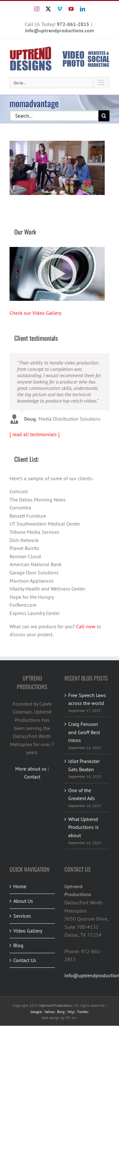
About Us (23, 901)
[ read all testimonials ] (35, 434)
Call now (86, 626)
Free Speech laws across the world (87, 699)
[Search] (103, 115)
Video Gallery (27, 931)
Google (36, 1011)
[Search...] (54, 115)
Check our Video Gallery (35, 313)
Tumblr (83, 1011)
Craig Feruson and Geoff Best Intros (84, 732)
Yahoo (49, 1011)
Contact (32, 776)
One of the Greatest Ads (81, 794)
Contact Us (24, 960)
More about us (31, 769)
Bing (60, 1011)
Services (22, 916)
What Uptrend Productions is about (83, 827)
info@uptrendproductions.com (59, 30)
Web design (51, 1017)
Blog (18, 945)
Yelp (70, 1011)
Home (19, 886)
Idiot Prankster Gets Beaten (84, 765)
